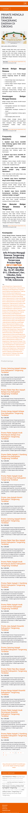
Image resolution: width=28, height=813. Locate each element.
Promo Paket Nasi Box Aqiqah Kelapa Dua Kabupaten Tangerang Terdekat (13, 392)
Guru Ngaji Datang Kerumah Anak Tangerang (12, 793)
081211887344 (14, 265)
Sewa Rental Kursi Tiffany (9, 776)
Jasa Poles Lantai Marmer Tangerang (15, 782)
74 (18, 752)
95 (3, 755)
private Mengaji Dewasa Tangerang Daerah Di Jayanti (13, 306)
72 (13, 752)
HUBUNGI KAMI (6, 810)
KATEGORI (5, 8)
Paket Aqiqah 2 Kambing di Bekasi (11, 786)
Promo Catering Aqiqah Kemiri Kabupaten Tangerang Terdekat (13, 521)
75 (20, 752)
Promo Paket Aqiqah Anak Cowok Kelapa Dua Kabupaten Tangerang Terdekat (13, 478)
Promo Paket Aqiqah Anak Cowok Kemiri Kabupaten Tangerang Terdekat (11, 607)
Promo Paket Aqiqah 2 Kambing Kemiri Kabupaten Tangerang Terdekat (14, 585)
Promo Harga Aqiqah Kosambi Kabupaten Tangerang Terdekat (13, 692)
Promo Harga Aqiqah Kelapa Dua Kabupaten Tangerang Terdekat (12, 413)
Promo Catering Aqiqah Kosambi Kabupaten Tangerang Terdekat (14, 649)
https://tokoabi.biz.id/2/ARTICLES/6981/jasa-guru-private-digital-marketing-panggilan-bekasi (14, 765)
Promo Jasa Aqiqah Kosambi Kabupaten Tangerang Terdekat (12, 628)
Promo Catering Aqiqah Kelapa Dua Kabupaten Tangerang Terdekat (13, 370)
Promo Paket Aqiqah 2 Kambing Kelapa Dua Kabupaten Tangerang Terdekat (14, 456)
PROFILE (4, 807)
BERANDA (5, 805)
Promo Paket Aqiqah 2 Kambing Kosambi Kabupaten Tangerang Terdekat (14, 736)
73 (16, 752)
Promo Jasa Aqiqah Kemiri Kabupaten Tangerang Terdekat (11, 499)
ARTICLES (4, 808)
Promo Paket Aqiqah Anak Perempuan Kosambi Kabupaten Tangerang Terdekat (11, 713)
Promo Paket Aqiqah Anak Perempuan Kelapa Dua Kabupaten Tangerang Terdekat (11, 436)
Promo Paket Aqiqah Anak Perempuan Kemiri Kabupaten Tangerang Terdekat (13, 564)
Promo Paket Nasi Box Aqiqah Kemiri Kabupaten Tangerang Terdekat (13, 542)
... (23, 752)
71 (10, 752)
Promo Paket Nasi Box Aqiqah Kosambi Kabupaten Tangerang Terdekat (14, 671)
